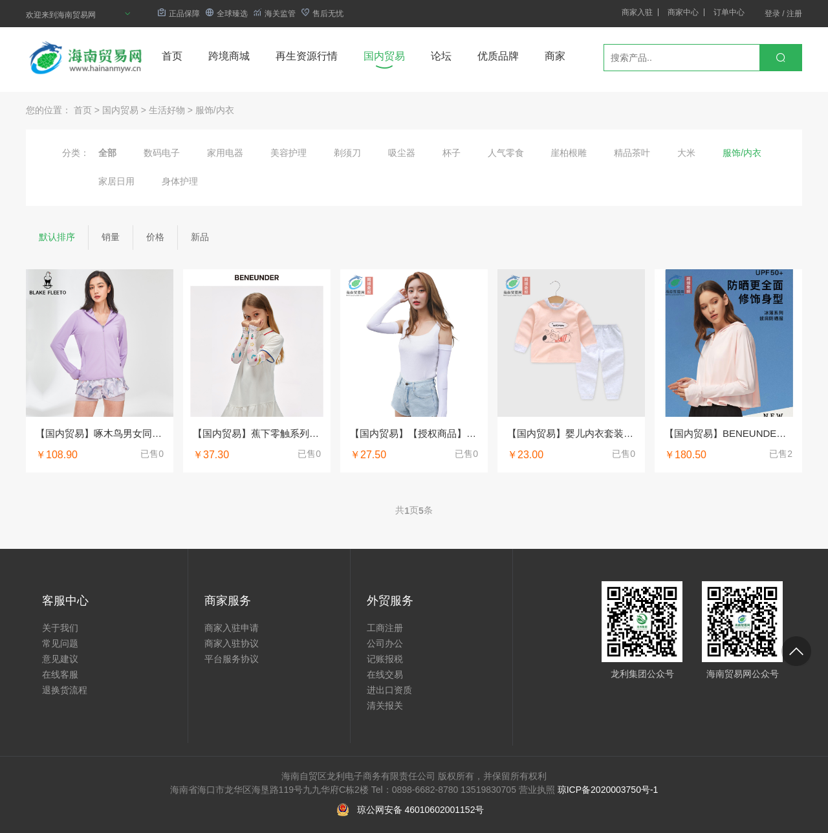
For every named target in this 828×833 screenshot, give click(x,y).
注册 (794, 13)
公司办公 (385, 643)
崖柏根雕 (568, 153)
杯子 (451, 153)
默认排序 (57, 237)
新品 (200, 237)
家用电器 (225, 153)
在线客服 (60, 674)
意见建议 (60, 659)
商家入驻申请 (231, 628)
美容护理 (288, 153)
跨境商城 (229, 55)
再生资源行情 (307, 55)
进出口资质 (389, 690)
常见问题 (60, 643)
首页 (172, 55)
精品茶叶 (632, 153)
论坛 (441, 55)
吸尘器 (401, 153)
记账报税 (385, 659)
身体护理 (180, 181)
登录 (772, 13)
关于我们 (60, 628)
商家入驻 (637, 12)
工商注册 (385, 628)
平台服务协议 (231, 659)
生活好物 (167, 110)
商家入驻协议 (231, 643)
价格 (155, 237)
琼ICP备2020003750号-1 (608, 789)
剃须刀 (347, 153)
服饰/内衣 (214, 110)
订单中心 (729, 12)
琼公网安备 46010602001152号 (421, 810)
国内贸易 (384, 55)
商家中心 (683, 12)
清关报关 (385, 705)
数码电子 (162, 153)
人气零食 (506, 153)
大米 (686, 153)
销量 (111, 237)
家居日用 (116, 181)
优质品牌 (498, 55)
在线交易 (385, 674)
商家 (555, 55)
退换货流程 (64, 690)
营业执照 (537, 789)
